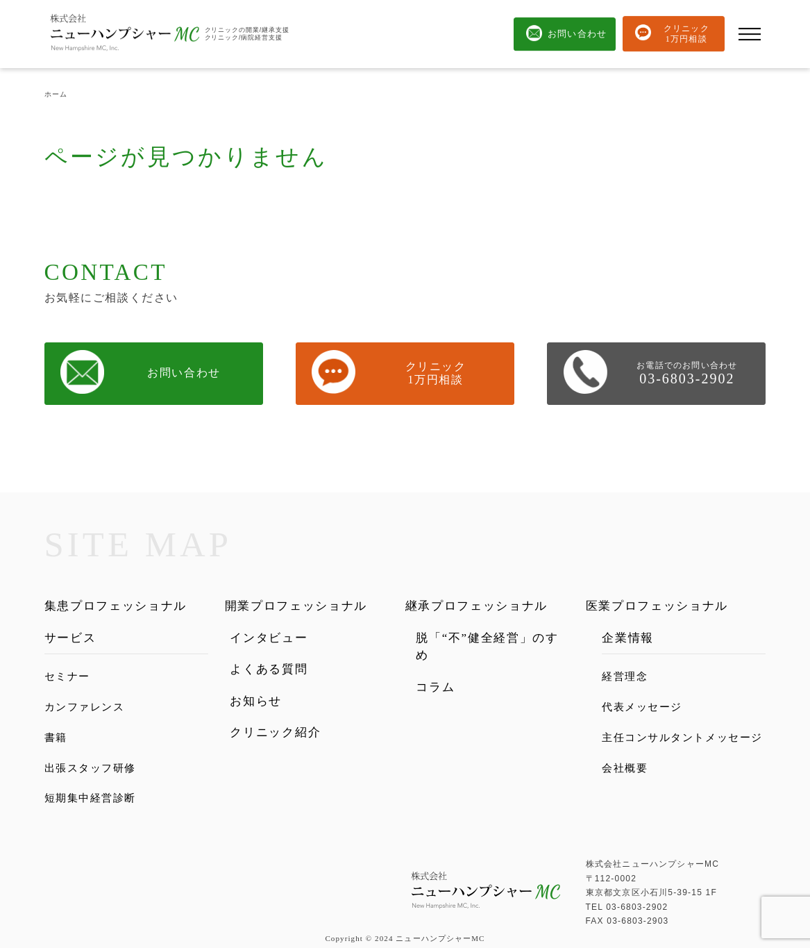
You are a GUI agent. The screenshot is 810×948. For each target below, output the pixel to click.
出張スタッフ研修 (90, 768)
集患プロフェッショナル (115, 606)
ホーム (55, 94)
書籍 (55, 737)
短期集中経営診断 (90, 798)
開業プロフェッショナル (296, 606)
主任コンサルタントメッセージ (682, 737)
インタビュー (268, 638)
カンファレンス (84, 707)
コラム (435, 687)
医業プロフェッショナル (657, 606)
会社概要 (625, 768)
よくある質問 (268, 669)
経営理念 (625, 676)
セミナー (67, 676)
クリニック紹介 (275, 732)
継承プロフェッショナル (476, 606)
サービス (70, 638)
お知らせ (256, 701)
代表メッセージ (642, 707)
